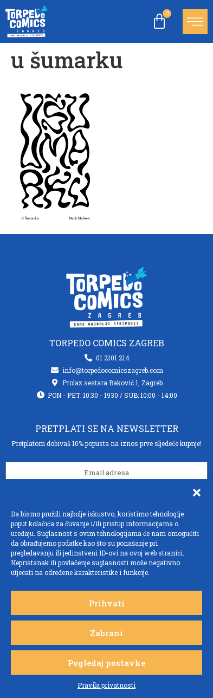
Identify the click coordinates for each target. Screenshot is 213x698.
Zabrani (106, 633)
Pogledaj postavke (106, 662)
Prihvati (107, 603)
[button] (196, 492)
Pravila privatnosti (106, 685)
